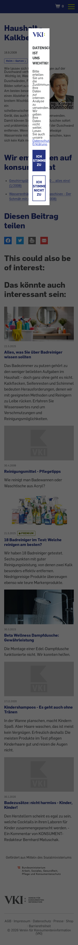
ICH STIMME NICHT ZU (39, 188)
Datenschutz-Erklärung (42, 142)
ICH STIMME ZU (39, 160)
